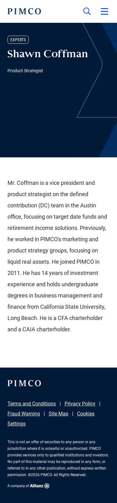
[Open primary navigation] (105, 11)
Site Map (58, 414)
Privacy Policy (80, 404)
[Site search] (87, 11)
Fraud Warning (23, 414)
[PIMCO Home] (24, 11)
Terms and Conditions (31, 404)
